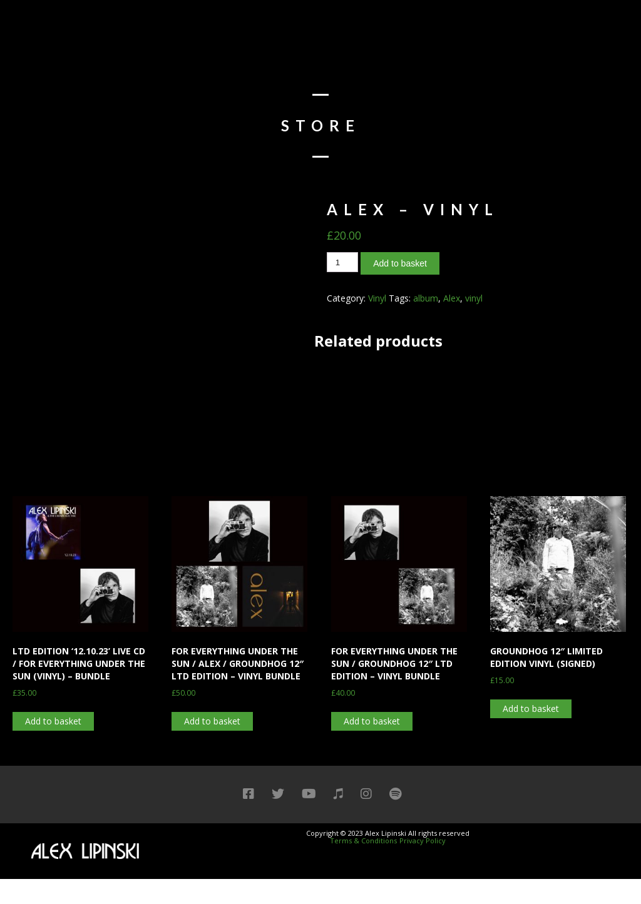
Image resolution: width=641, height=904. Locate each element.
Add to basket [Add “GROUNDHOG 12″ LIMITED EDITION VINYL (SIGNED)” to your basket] (531, 708)
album (425, 298)
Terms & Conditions (363, 840)
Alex (451, 298)
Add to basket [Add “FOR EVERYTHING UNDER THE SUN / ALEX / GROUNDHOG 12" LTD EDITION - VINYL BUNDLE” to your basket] (212, 721)
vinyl (474, 298)
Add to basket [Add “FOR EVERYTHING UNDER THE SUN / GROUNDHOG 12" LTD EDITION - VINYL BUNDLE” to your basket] (372, 721)
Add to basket (400, 263)
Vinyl (377, 298)
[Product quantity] (342, 262)
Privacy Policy (422, 840)
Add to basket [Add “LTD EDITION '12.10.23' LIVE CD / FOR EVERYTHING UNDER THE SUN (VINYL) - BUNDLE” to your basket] (53, 721)
